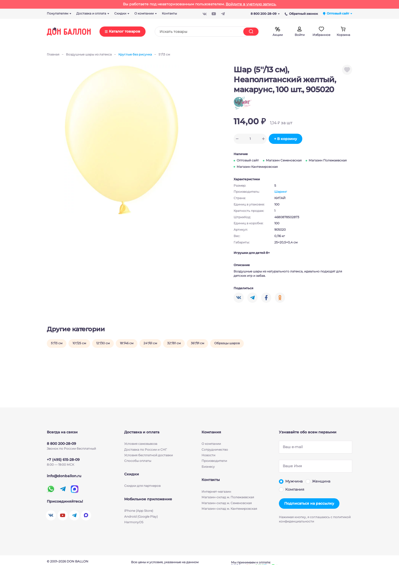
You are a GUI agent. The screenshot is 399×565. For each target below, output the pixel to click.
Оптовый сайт (248, 160)
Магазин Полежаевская (328, 160)
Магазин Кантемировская (257, 167)
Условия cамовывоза (140, 444)
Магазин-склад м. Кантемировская (229, 509)
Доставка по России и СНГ (145, 449)
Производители (214, 461)
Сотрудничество (215, 449)
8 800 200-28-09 (265, 14)
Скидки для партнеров (142, 486)
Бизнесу (208, 466)
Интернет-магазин (216, 491)
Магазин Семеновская (284, 160)
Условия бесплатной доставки (148, 455)
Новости (208, 455)
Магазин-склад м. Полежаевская (228, 497)
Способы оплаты (137, 461)
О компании (211, 444)
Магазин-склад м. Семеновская (227, 503)
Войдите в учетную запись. (251, 4)
